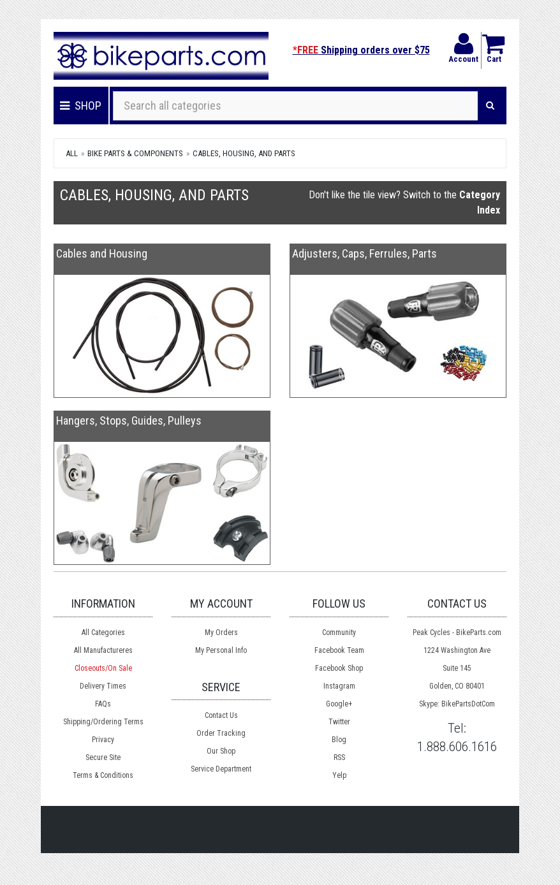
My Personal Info (221, 650)
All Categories (103, 632)
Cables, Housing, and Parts (244, 153)
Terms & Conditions (103, 775)
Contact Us (221, 715)
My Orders (221, 632)
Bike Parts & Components (135, 153)
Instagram (339, 686)
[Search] (490, 106)
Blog (339, 739)
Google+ (339, 703)
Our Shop (221, 751)
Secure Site (103, 757)
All (72, 153)
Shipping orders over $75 (361, 50)
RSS (339, 757)
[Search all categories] (295, 106)
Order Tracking (221, 733)
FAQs (103, 703)
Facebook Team (339, 650)
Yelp (339, 775)
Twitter (339, 721)
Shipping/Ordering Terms (103, 721)
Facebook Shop (339, 668)
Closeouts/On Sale (103, 668)
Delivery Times (103, 686)
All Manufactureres (103, 650)
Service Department (221, 768)
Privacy (103, 739)
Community (339, 632)
